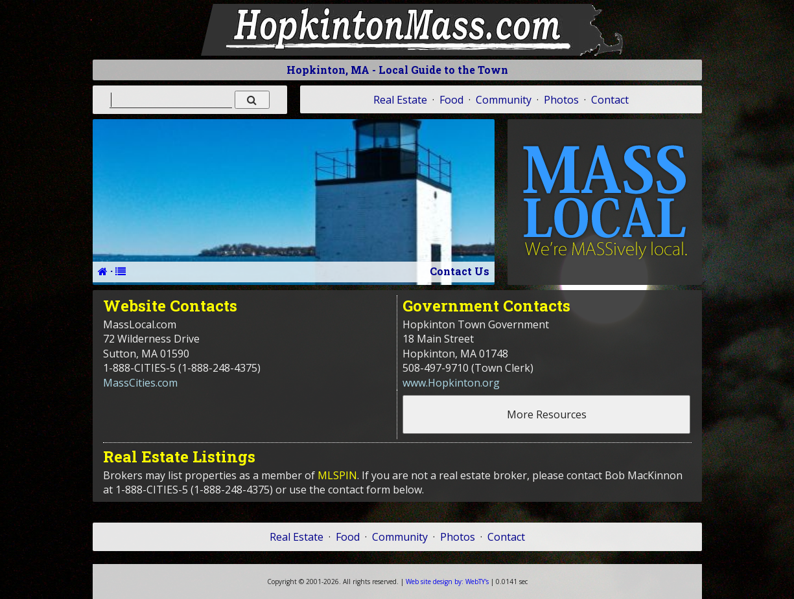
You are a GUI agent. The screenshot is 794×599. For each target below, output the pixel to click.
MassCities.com (140, 383)
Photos (561, 100)
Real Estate (400, 100)
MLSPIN (337, 475)
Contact (610, 100)
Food (451, 100)
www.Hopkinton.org (451, 383)
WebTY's (447, 581)
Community (503, 100)
